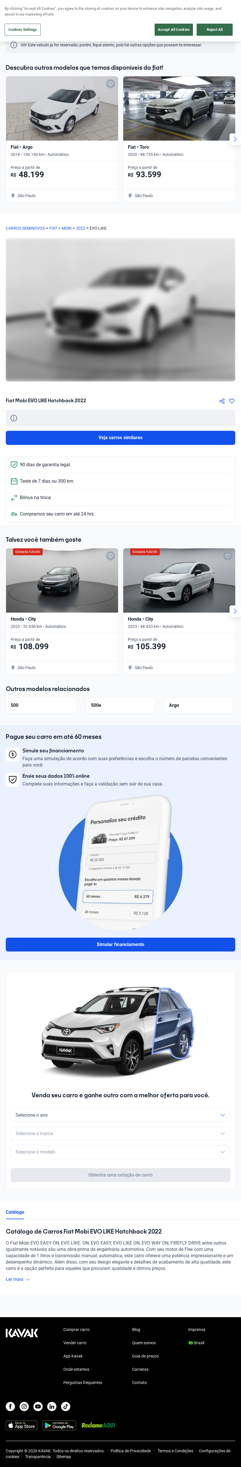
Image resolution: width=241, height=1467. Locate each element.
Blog (136, 1307)
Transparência (38, 1434)
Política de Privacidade (131, 1428)
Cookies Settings (22, 29)
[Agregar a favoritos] (231, 401)
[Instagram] (24, 1384)
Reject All (215, 29)
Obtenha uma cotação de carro (120, 1152)
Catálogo (15, 1189)
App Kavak (73, 1333)
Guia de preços (145, 1333)
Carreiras (140, 1347)
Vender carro (74, 1320)
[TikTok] (65, 1384)
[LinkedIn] (51, 1384)
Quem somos (144, 1320)
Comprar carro (76, 1307)
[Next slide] (235, 139)
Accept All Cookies (174, 29)
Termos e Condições (175, 1428)
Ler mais (18, 1257)
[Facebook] (10, 1384)
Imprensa (196, 1307)
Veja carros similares (120, 437)
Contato (139, 1360)
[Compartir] (222, 401)
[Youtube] (38, 1384)
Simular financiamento (120, 944)
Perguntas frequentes (82, 1360)
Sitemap (63, 1434)
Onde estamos (76, 1347)
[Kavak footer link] (22, 1334)
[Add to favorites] (110, 83)
